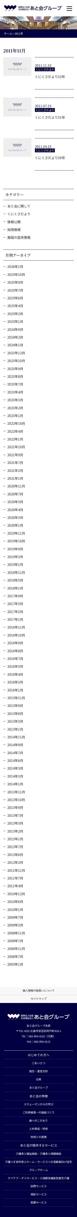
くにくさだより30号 (50, 157)
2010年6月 (15, 901)
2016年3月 (15, 682)
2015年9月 (15, 705)
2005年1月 (15, 964)
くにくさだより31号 (50, 117)
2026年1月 (15, 266)
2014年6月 (15, 760)
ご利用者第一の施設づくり (39, 1112)
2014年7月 (15, 752)
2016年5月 (15, 666)
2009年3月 (15, 925)
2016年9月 (15, 643)
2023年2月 (15, 408)
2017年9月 (15, 596)
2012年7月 (15, 846)
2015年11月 (16, 698)
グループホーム (38, 1170)
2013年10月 (16, 799)
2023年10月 (16, 360)
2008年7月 (15, 941)
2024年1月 (15, 345)
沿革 (38, 1079)
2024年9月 (15, 329)
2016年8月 (15, 651)
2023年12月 (16, 353)
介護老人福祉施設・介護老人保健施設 (38, 1154)
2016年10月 (16, 635)
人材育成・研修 (38, 1129)
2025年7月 (15, 290)
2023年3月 (15, 400)
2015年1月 (15, 729)
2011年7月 (15, 878)
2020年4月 (15, 510)
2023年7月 (15, 384)
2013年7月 (15, 815)
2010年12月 (16, 894)
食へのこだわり (38, 1120)
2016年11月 (16, 627)
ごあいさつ (38, 1063)
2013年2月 (15, 831)
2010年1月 (15, 909)
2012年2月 (15, 862)
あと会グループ (38, 1087)
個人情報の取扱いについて (39, 990)
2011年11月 (16, 870)
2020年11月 (16, 486)
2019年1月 (15, 564)
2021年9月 (15, 455)
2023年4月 (15, 392)
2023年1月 (15, 415)
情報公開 (14, 222)
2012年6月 (15, 854)
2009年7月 (15, 917)
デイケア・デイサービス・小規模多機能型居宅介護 (38, 1178)
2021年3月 (15, 470)
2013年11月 (16, 792)
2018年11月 (16, 572)
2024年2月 (15, 337)
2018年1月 (15, 588)
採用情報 (14, 229)
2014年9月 (15, 745)
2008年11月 (16, 933)
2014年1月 (15, 784)
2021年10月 (16, 447)
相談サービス (39, 1194)
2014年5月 (15, 768)
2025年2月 (15, 313)
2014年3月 (15, 776)
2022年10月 (16, 423)
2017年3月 (15, 611)
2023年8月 (15, 376)
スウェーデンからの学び (38, 1104)
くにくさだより (18, 214)
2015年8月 (15, 713)
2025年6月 (15, 298)
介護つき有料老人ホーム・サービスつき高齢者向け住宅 (38, 1162)
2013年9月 (15, 807)
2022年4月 (15, 431)
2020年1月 (15, 525)
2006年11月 (16, 948)
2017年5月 (15, 603)
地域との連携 (39, 1137)
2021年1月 (15, 478)
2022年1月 (15, 439)
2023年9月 (15, 368)
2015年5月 (15, 721)
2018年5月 (15, 580)
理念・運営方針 (38, 1071)
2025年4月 (15, 306)
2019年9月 (15, 549)
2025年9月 (15, 282)
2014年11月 (16, 737)
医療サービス (39, 1202)
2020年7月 (15, 494)
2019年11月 (16, 533)
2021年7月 (15, 462)
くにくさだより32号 (50, 76)
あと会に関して (18, 206)
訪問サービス (39, 1186)
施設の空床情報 (18, 237)
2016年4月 (15, 674)
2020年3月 (15, 517)
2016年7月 (15, 658)
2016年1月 (15, 690)
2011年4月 (15, 886)
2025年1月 (15, 321)
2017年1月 (15, 619)
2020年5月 (15, 502)
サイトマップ (39, 999)
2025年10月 (16, 274)
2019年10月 (16, 541)
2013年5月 (15, 823)
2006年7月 (15, 956)
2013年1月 (15, 839)
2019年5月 (15, 556)
